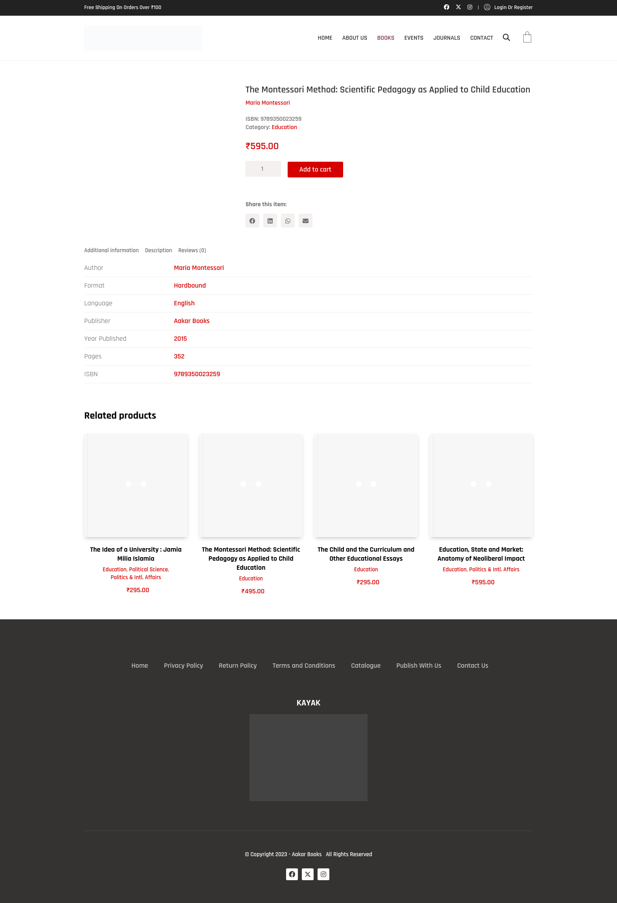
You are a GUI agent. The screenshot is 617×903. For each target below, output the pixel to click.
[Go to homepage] (143, 38)
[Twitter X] (308, 874)
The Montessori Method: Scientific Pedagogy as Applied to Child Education (251, 558)
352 (179, 356)
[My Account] (508, 7)
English (184, 303)
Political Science (148, 569)
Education (284, 127)
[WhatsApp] (288, 220)
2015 (180, 338)
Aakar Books (192, 320)
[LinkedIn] (270, 220)
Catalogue (366, 665)
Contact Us (472, 665)
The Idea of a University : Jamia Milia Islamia (136, 554)
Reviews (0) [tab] (192, 250)
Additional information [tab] (111, 250)
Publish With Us (418, 665)
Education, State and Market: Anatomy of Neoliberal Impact (481, 554)
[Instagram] (323, 874)
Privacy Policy (183, 665)
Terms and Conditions (304, 665)
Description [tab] (158, 250)
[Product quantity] (263, 169)
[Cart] (527, 38)
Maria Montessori (199, 267)
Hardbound (190, 285)
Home (139, 665)
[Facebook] (252, 220)
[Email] (305, 220)
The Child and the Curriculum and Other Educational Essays (366, 554)
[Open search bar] (506, 37)
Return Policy (238, 665)
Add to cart (317, 168)
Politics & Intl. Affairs (136, 577)
